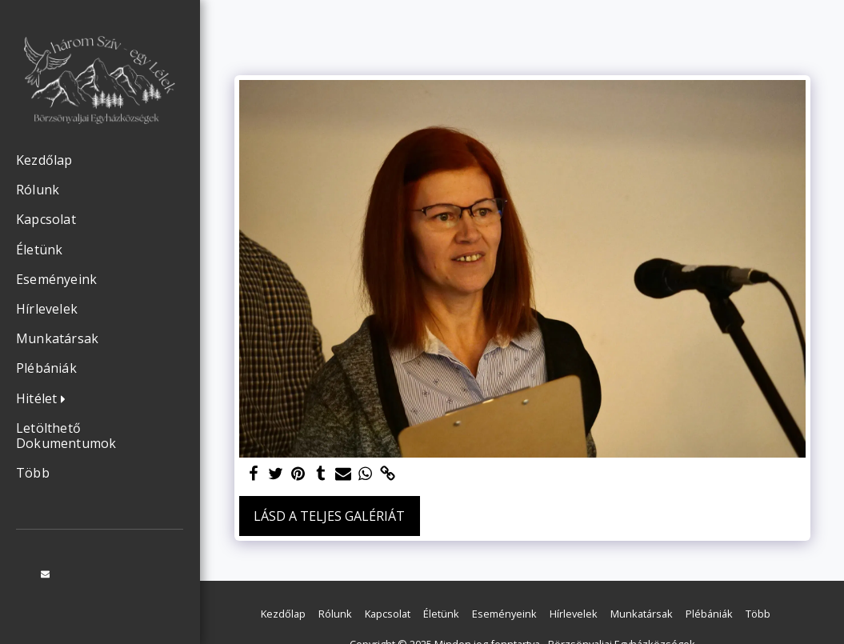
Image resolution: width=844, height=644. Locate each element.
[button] (45, 399)
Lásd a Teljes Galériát (329, 516)
